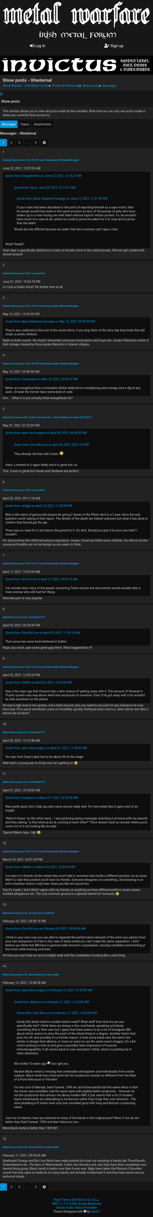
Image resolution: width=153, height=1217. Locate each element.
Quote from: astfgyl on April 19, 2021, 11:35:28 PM (38, 506)
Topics (24, 124)
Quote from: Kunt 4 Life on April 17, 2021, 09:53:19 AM (41, 579)
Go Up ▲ (93, 1199)
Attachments (42, 124)
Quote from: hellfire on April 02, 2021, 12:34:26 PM (38, 682)
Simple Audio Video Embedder (76, 1207)
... (27, 142)
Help (57, 1199)
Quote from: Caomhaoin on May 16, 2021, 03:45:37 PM (41, 379)
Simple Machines (89, 1203)
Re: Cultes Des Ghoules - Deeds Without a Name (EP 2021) (58, 417)
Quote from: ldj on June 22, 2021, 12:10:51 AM (44, 187)
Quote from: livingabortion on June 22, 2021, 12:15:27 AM (43, 176)
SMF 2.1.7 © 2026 (64, 1203)
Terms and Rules (73, 1199)
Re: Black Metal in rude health (42, 974)
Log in (37, 45)
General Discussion (14, 160)
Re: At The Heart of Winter (40, 913)
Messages (9, 124)
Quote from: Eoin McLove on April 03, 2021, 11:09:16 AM (42, 632)
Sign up (113, 45)
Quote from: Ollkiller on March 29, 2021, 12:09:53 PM (40, 867)
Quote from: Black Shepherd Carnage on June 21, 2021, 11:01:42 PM (62, 198)
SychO (95, 1211)
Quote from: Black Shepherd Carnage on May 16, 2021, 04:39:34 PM (50, 321)
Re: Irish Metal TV (35, 617)
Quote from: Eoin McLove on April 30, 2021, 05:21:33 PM (51, 444)
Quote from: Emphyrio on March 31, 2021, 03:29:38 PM (41, 797)
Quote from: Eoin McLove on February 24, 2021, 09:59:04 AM (45, 928)
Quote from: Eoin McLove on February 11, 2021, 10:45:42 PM (57, 1013)
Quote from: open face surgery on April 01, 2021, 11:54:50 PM (46, 748)
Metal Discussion (12, 417)
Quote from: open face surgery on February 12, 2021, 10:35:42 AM (48, 990)
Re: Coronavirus (36, 273)
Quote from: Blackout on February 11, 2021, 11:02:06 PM (51, 1002)
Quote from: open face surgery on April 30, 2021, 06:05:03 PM (46, 433)
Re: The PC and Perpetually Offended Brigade (53, 160)
